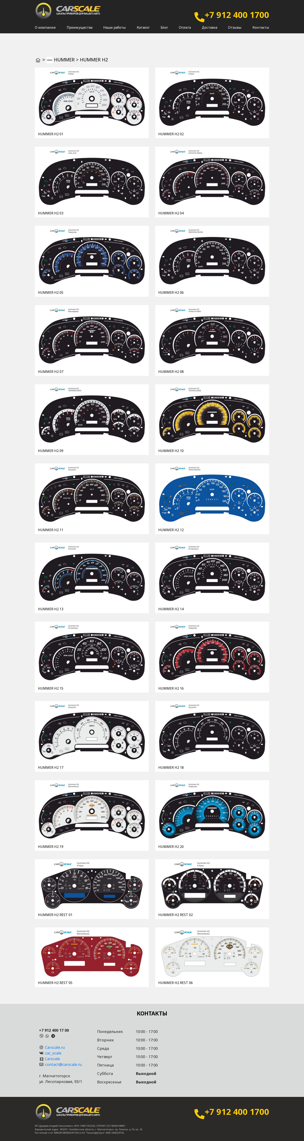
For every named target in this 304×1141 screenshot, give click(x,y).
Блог (164, 32)
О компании (45, 32)
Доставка (209, 32)
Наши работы (114, 32)
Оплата (185, 32)
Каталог (143, 32)
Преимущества (79, 32)
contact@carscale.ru (63, 1064)
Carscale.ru (55, 1047)
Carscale (52, 1058)
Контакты (260, 32)
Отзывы (235, 32)
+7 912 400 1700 (237, 15)
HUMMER (64, 59)
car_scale (53, 1053)
